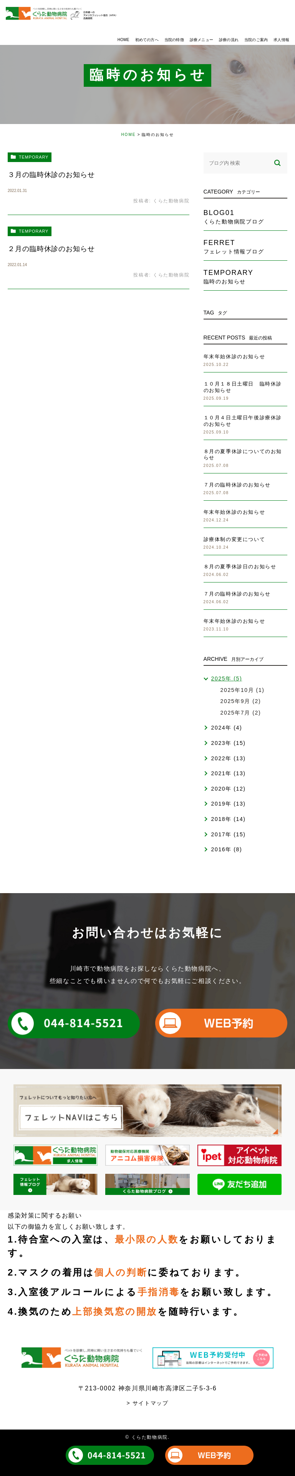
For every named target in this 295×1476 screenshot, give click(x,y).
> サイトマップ (148, 1403)
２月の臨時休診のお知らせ (51, 249)
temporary (33, 157)
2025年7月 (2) (240, 713)
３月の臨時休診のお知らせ (51, 175)
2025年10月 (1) (242, 690)
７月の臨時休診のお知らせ (237, 485)
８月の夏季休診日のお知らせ (240, 566)
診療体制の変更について (234, 539)
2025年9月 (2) (240, 701)
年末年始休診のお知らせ (234, 356)
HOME (128, 134)
